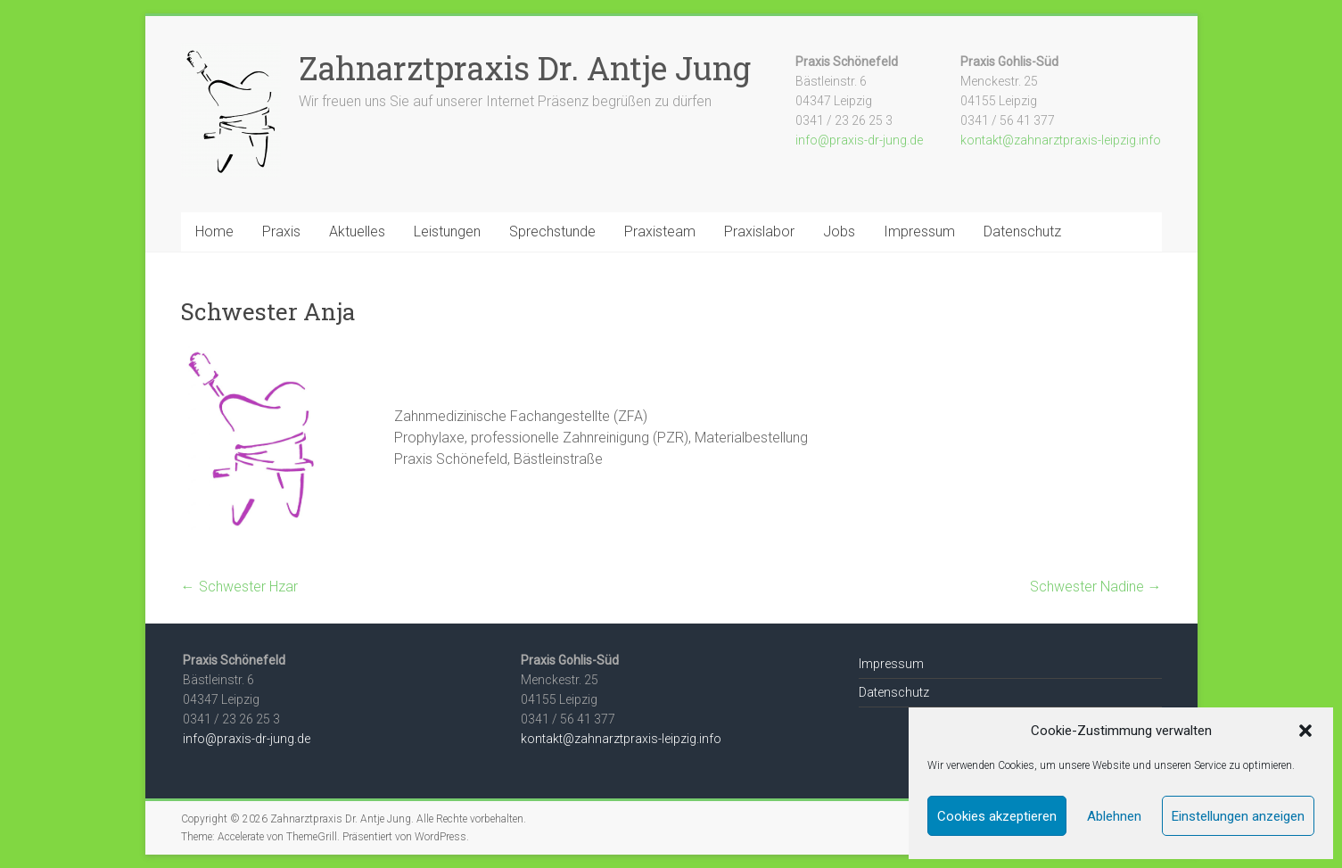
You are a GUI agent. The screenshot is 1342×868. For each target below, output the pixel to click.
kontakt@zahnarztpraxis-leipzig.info (1060, 140)
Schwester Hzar (239, 586)
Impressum (919, 231)
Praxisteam (660, 231)
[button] (1305, 731)
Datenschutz (1022, 231)
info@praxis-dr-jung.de (859, 140)
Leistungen (447, 231)
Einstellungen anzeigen (1238, 816)
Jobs (839, 231)
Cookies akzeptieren (997, 816)
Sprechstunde (552, 231)
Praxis (281, 231)
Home (214, 231)
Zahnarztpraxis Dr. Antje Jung (525, 67)
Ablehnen (1114, 816)
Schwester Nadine (1096, 586)
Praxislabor (759, 231)
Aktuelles (357, 231)
